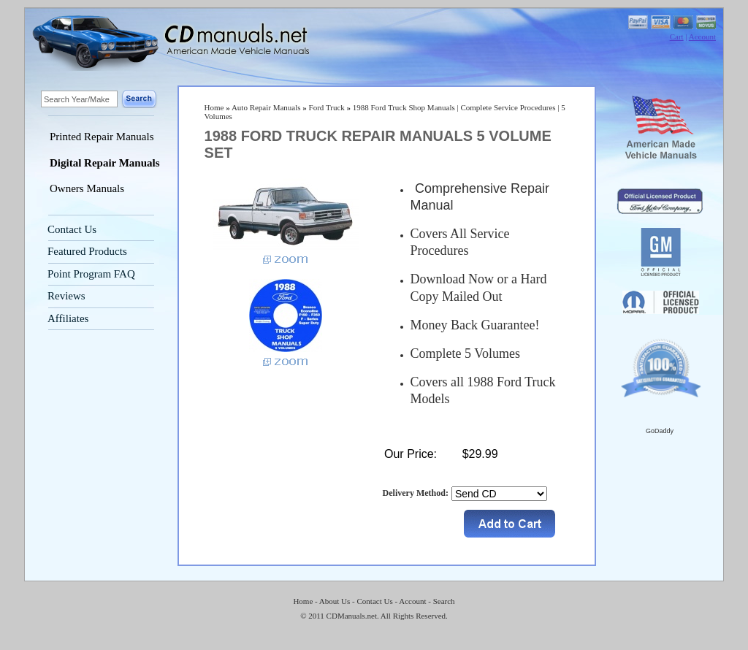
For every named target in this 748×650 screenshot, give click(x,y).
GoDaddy (659, 431)
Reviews (66, 296)
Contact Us (71, 229)
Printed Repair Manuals (101, 136)
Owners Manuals (87, 188)
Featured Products (87, 251)
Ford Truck (327, 107)
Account (702, 36)
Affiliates (67, 318)
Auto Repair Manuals (266, 107)
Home (214, 107)
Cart (677, 36)
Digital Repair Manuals (105, 163)
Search (444, 601)
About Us (334, 601)
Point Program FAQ (91, 274)
